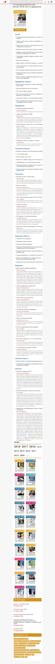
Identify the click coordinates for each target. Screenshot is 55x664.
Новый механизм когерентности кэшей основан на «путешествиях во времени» (32, 165)
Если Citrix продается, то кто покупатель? (29, 339)
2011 (34, 451)
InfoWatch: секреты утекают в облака (28, 140)
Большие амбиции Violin (23, 371)
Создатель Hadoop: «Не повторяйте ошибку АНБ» (31, 98)
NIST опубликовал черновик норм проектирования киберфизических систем (32, 101)
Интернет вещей (34, 650)
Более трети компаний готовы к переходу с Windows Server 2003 (32, 85)
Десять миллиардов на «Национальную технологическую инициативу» (28, 258)
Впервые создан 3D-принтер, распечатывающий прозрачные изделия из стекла (31, 52)
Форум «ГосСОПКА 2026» (21, 604)
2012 (28, 451)
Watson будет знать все (23, 157)
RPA (33, 654)
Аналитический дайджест (24, 244)
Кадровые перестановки (24, 241)
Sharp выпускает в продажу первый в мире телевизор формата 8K (33, 169)
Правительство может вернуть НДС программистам (32, 262)
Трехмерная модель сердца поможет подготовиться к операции (33, 56)
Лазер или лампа (21, 204)
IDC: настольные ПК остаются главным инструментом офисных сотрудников (33, 94)
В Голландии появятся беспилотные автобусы (30, 70)
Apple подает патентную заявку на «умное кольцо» (32, 63)
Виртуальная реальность (34, 652)
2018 (17, 446)
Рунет (15, 643)
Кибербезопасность (19, 648)
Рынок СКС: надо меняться (24, 297)
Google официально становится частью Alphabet (31, 255)
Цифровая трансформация (21, 641)
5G (26, 657)
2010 (16, 455)
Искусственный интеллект (21, 650)
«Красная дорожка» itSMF (24, 114)
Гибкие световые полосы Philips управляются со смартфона (31, 73)
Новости (39, 2)
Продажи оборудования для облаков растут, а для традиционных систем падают (32, 247)
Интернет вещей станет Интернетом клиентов (30, 151)
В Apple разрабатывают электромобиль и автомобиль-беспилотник (33, 251)
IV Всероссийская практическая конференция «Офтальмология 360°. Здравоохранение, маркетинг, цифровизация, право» (27, 621)
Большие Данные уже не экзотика (27, 88)
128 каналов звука (22, 154)
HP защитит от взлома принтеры (26, 216)
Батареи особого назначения (25, 176)
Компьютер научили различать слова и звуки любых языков (32, 37)
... (28, 455)
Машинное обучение (19, 645)
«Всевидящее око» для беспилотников (28, 162)
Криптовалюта (31, 645)
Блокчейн (27, 654)
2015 (39, 447)
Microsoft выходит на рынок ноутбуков (28, 390)
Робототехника (23, 643)
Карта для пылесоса (22, 60)
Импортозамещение (20, 652)
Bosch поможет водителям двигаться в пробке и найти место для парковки (33, 77)
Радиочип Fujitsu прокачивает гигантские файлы (31, 226)
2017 (25, 446)
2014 (16, 451)
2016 (32, 446)
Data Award (17, 657)
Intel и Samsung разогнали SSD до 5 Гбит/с (29, 197)
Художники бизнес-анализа (24, 108)
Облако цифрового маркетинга (26, 286)
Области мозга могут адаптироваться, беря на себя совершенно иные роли (32, 46)
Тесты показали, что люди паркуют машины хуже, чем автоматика (33, 66)
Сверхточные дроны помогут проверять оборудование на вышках (33, 41)
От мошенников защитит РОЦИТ (26, 347)
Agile (23, 657)
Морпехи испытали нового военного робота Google (32, 49)
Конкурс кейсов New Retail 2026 (23, 614)
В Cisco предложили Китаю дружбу (27, 327)
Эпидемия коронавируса (21, 639)
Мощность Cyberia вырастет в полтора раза (30, 159)
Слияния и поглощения (23, 238)
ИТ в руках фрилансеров (24, 91)
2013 (22, 451)
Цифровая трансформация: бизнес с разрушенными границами (32, 409)
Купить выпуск (20, 29)
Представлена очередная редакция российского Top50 (33, 361)
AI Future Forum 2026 (19, 609)
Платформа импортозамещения (26, 309)
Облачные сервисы (33, 643)
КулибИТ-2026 (17, 629)
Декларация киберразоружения (26, 268)
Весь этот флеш (21, 185)
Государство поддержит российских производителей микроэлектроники (32, 364)
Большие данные (19, 654)
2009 (22, 455)
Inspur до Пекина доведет (24, 318)
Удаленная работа (35, 641)
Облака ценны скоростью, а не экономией (29, 124)
